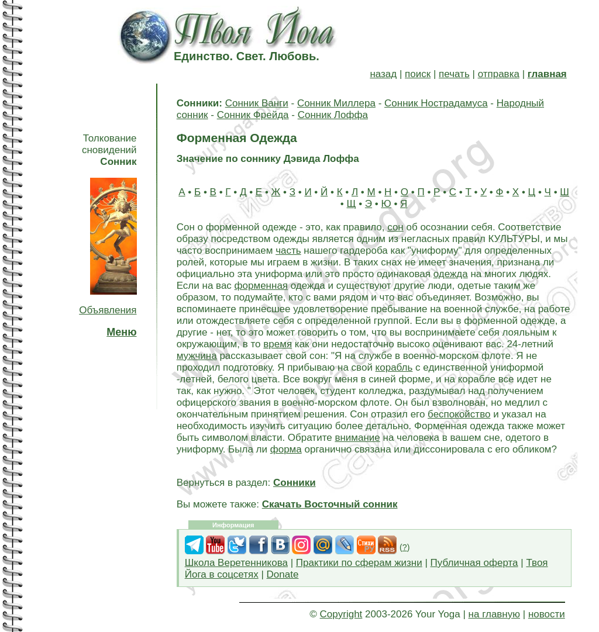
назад (383, 74)
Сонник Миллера (336, 103)
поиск (418, 74)
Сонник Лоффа (333, 114)
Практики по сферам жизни (359, 562)
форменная (261, 285)
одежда (450, 273)
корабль (394, 367)
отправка (498, 74)
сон (395, 227)
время (277, 344)
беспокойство (459, 414)
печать (454, 74)
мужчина (197, 355)
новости (546, 614)
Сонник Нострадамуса (436, 103)
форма (286, 449)
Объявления (107, 310)
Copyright (341, 614)
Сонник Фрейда (253, 114)
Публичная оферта (474, 562)
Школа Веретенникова (236, 562)
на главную (494, 614)
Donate (283, 574)
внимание (357, 437)
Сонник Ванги (256, 103)
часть (288, 250)
